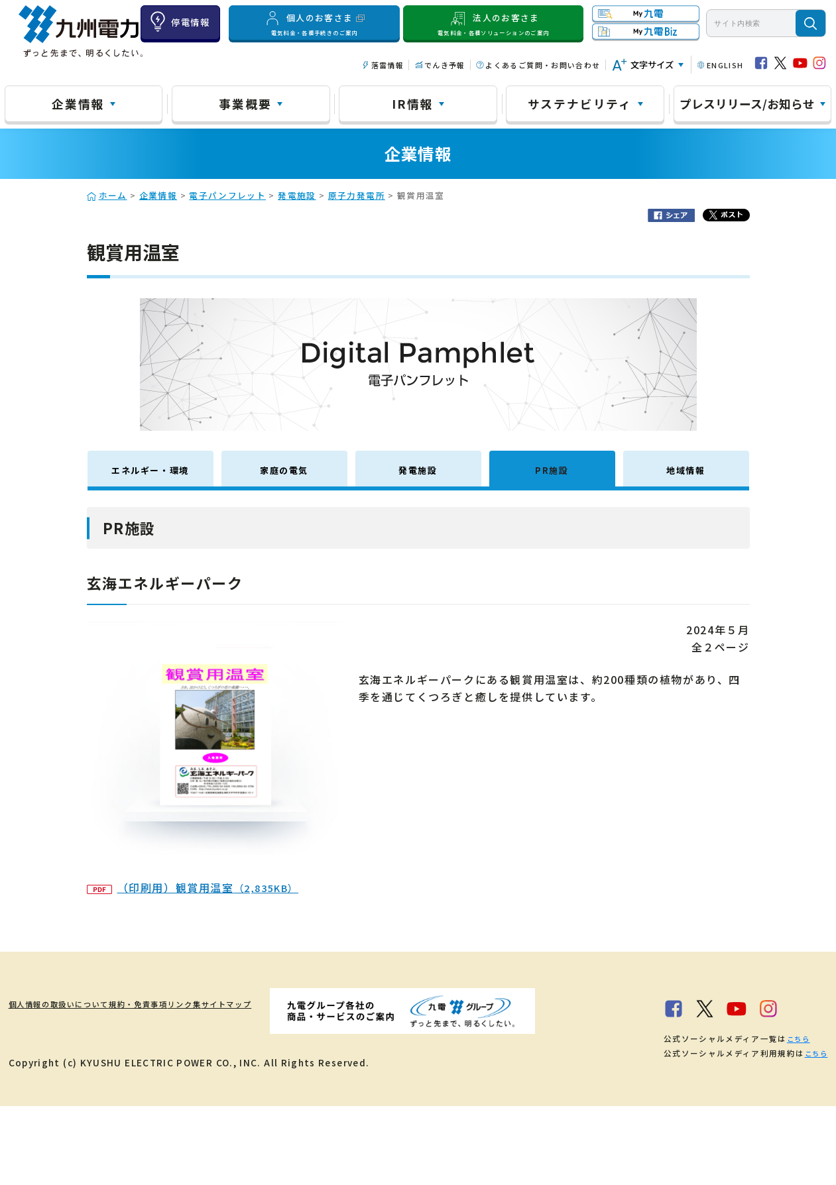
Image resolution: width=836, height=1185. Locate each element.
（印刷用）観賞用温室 (192, 887)
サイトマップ (326, 1003)
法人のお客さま (493, 23)
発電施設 (297, 195)
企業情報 (78, 103)
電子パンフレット (227, 195)
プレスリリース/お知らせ (747, 103)
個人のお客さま (314, 23)
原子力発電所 (356, 195)
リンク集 (258, 1003)
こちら (185, 1117)
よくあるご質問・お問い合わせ (542, 65)
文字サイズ (652, 64)
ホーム (113, 195)
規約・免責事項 (184, 1003)
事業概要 (245, 103)
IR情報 (412, 103)
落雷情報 (387, 65)
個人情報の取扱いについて (70, 1003)
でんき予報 (444, 65)
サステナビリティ (580, 103)
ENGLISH (725, 65)
